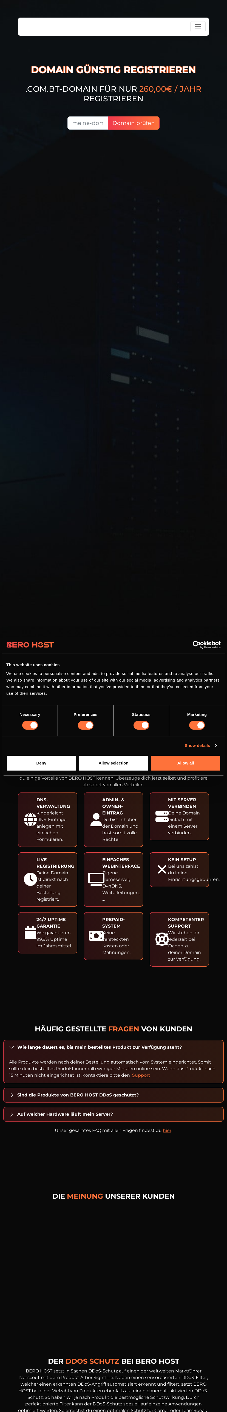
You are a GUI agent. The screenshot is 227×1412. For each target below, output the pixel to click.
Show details (197, 745)
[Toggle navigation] (198, 26)
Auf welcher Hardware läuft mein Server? (65, 1114)
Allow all (185, 763)
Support (141, 1075)
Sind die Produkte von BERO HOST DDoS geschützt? (78, 1095)
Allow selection (113, 763)
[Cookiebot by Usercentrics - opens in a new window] (197, 645)
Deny (41, 763)
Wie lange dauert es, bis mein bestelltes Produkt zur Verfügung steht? (99, 1047)
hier (167, 1130)
